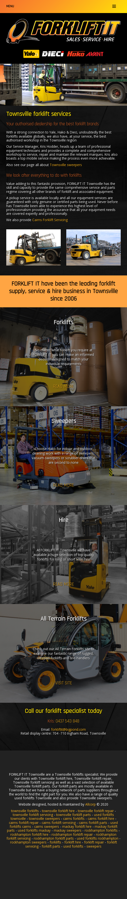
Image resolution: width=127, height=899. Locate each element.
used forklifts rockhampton (97, 838)
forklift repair (94, 842)
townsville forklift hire (58, 810)
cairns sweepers (46, 826)
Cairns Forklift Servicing (50, 220)
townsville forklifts (25, 810)
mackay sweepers (67, 830)
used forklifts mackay (34, 830)
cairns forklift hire (101, 818)
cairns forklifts (74, 818)
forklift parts (51, 846)
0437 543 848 (67, 721)
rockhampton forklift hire (29, 834)
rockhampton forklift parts (54, 838)
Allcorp (90, 804)
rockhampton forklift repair (72, 834)
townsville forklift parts (73, 814)
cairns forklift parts (93, 822)
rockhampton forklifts (101, 830)
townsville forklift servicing (33, 814)
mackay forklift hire (77, 826)
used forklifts (73, 846)
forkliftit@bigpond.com (68, 729)
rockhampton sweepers (28, 842)
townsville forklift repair (96, 810)
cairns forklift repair (24, 822)
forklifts (55, 842)
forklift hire (72, 842)
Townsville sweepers (66, 164)
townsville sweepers (44, 818)
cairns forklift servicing (59, 822)
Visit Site (63, 683)
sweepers (94, 846)
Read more (63, 386)
